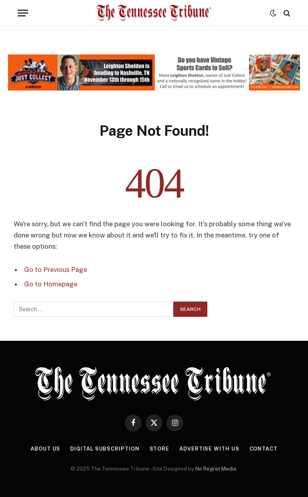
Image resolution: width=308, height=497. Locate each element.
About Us (45, 449)
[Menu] (23, 13)
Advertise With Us (209, 449)
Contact (263, 449)
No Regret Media (215, 469)
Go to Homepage (50, 284)
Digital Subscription (104, 449)
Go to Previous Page (55, 270)
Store (160, 449)
